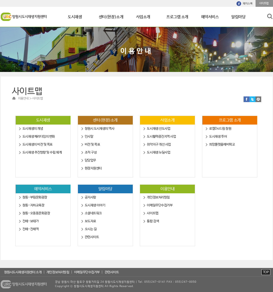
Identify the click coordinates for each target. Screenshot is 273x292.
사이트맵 (152, 213)
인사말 (89, 136)
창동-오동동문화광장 (36, 213)
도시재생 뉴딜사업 (158, 152)
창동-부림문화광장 (34, 197)
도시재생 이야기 (95, 205)
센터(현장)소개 (111, 17)
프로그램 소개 (177, 17)
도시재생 (75, 17)
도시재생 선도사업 (158, 128)
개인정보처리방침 (158, 197)
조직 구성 (91, 152)
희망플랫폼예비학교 (222, 144)
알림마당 (238, 17)
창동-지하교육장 (33, 205)
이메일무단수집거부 (159, 205)
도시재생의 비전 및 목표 (37, 144)
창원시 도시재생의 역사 (99, 128)
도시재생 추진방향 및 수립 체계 (42, 152)
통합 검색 (153, 221)
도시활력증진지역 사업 (161, 136)
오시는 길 (91, 229)
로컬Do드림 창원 (220, 128)
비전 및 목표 (92, 144)
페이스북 (247, 3)
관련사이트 (92, 237)
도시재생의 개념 (32, 128)
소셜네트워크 (93, 213)
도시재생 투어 (218, 136)
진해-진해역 (30, 229)
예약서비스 (210, 17)
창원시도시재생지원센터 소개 (23, 272)
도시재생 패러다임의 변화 (38, 136)
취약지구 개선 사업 (159, 144)
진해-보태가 (30, 221)
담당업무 (90, 160)
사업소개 (143, 17)
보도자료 (90, 221)
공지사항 (90, 197)
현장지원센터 (93, 168)
